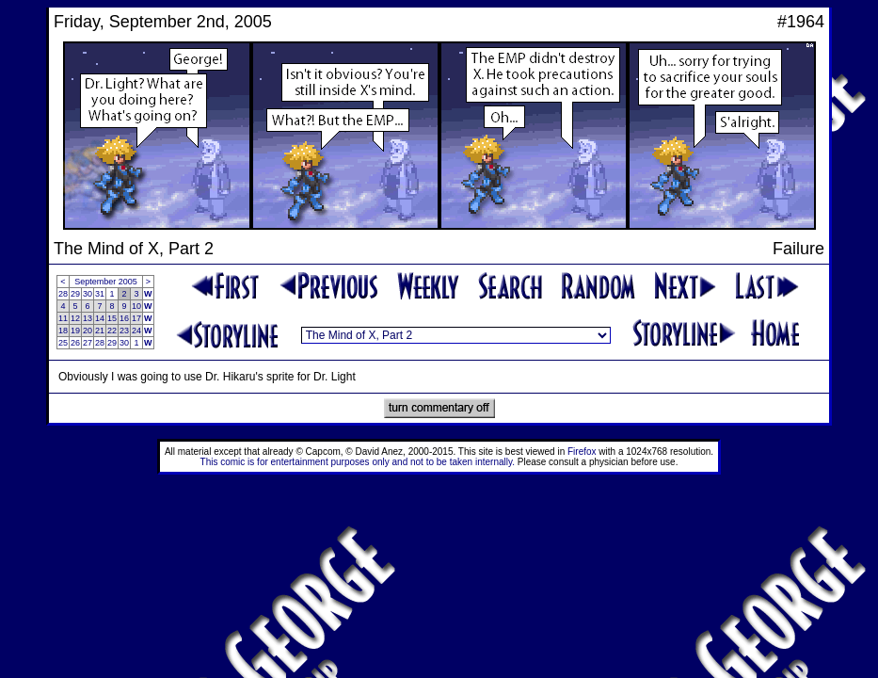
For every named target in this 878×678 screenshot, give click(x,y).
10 (136, 306)
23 (124, 330)
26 (75, 342)
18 (63, 330)
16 (124, 318)
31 (99, 294)
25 (63, 342)
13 (87, 318)
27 (87, 342)
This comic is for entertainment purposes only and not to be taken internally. (357, 462)
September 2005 (105, 281)
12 (75, 318)
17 (136, 318)
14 (99, 318)
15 (112, 318)
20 (87, 330)
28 (63, 294)
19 (75, 330)
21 (99, 330)
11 (63, 318)
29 (75, 294)
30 (87, 294)
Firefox (582, 451)
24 (136, 330)
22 (112, 330)
